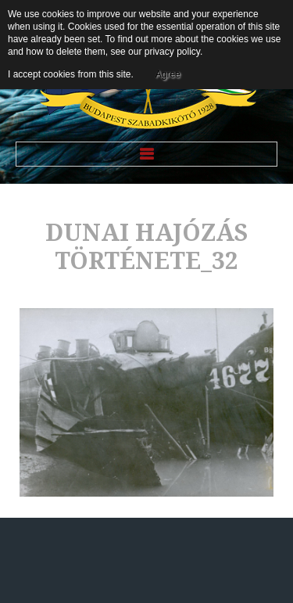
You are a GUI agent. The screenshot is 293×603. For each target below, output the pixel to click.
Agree (167, 74)
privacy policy (172, 51)
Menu (146, 154)
